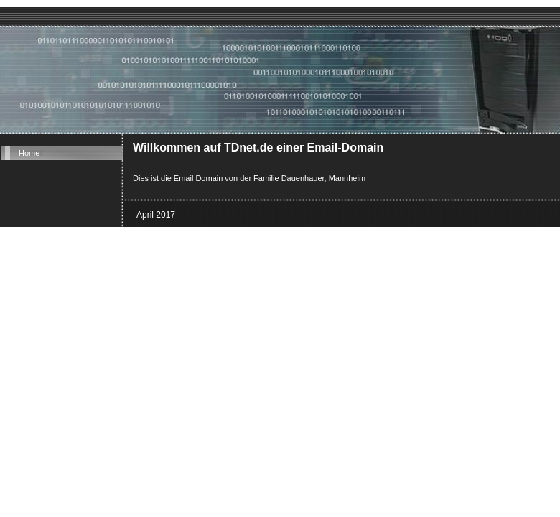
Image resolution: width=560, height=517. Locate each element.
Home (29, 153)
